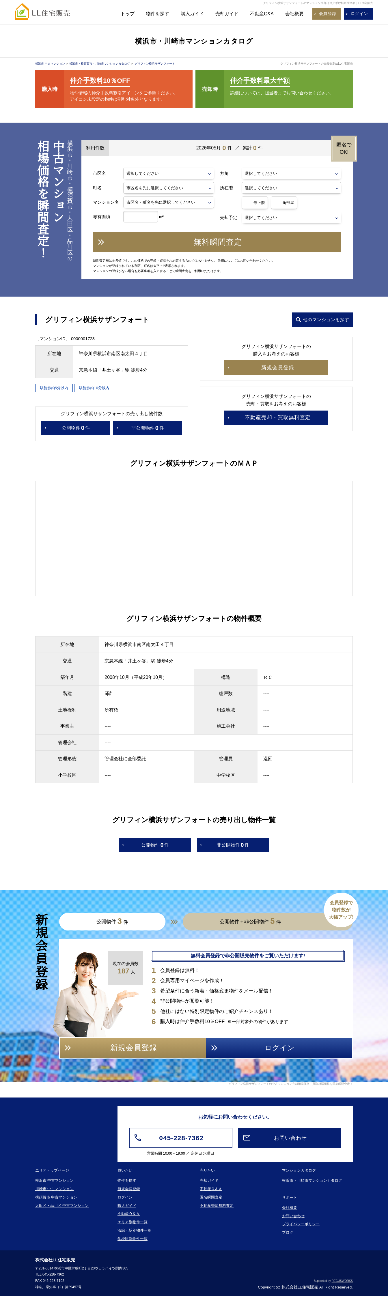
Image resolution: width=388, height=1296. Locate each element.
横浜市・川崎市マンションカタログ (312, 1181)
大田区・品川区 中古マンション (62, 1206)
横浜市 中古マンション (50, 63)
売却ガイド (226, 13)
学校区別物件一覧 (132, 1239)
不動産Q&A (262, 13)
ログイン (125, 1197)
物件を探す (157, 13)
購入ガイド (192, 13)
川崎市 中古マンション (54, 1189)
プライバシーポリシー (301, 1224)
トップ (128, 13)
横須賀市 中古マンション (56, 1197)
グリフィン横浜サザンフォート (155, 63)
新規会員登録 (128, 1189)
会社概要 (294, 13)
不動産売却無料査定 (217, 1206)
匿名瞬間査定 (211, 1197)
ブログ (287, 1233)
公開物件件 (76, 428)
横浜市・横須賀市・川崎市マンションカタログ (99, 63)
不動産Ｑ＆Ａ (128, 1214)
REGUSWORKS (342, 1280)
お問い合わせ (293, 1216)
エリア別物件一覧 (132, 1222)
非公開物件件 (147, 428)
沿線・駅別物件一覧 (134, 1230)
